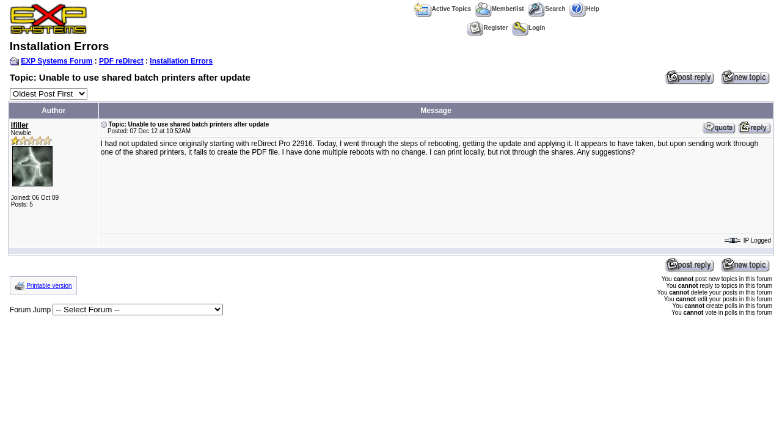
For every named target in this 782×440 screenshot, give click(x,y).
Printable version (48, 285)
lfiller (20, 125)
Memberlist (499, 9)
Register (487, 27)
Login (528, 27)
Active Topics (442, 9)
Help (584, 9)
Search (546, 9)
